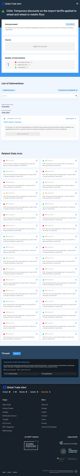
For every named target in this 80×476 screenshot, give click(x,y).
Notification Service (10, 416)
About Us (45, 405)
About (4, 472)
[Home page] (12, 3)
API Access (7, 423)
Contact (44, 416)
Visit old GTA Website (49, 427)
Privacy (44, 423)
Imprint (44, 412)
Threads (5, 419)
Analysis (5, 412)
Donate (44, 408)
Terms (44, 419)
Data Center (7, 405)
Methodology (7, 431)
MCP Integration (8, 427)
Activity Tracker (8, 408)
